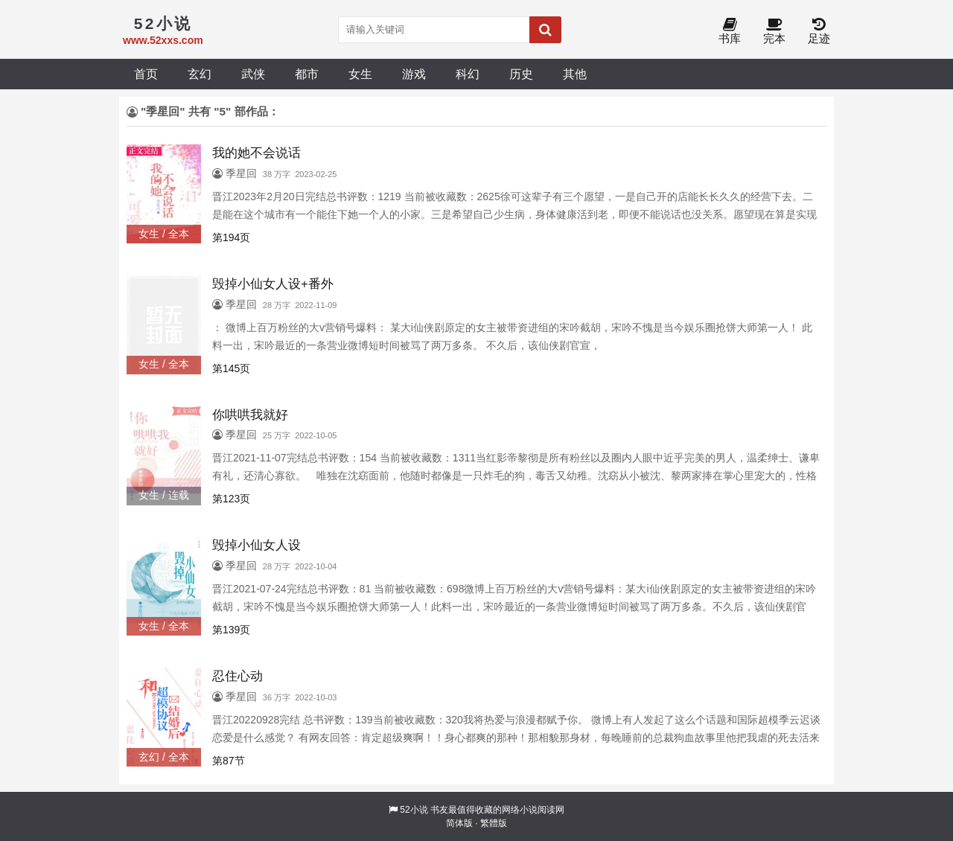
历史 (521, 73)
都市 (307, 73)
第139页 (231, 630)
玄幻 (199, 73)
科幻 (467, 73)
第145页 (231, 368)
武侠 (253, 73)
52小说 (413, 810)
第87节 (228, 761)
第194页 (231, 237)
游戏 (414, 73)
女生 (360, 73)
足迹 (819, 32)
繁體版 (493, 823)
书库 (729, 32)
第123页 (231, 499)
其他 (575, 73)
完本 (774, 32)
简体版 (459, 823)
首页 (146, 73)
